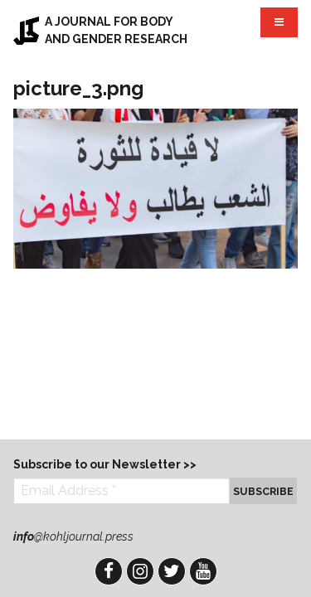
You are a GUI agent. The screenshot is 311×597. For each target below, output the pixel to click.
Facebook (109, 571)
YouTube (203, 571)
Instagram (140, 571)
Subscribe (263, 491)
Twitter (172, 571)
